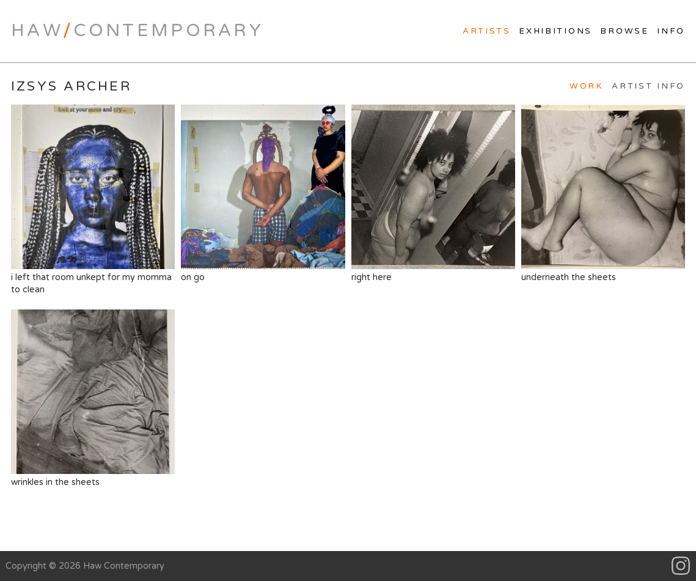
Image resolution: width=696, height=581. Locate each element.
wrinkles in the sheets (93, 398)
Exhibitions (555, 31)
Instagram (681, 566)
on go (263, 193)
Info (671, 31)
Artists (487, 31)
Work (587, 86)
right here (433, 193)
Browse (624, 31)
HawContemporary (137, 30)
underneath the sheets (603, 193)
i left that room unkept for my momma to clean (93, 199)
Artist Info (648, 86)
